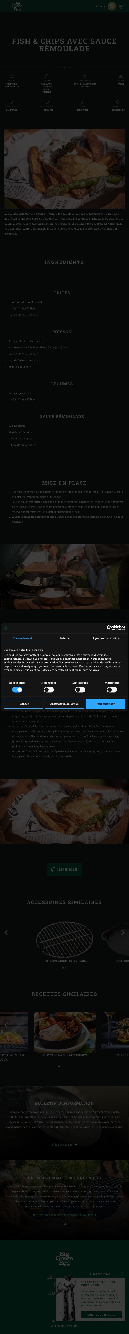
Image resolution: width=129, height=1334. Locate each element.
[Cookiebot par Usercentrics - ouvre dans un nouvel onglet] (109, 628)
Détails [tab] (64, 638)
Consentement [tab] (22, 638)
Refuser (24, 703)
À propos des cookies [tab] (106, 638)
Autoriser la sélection (64, 703)
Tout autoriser (105, 703)
